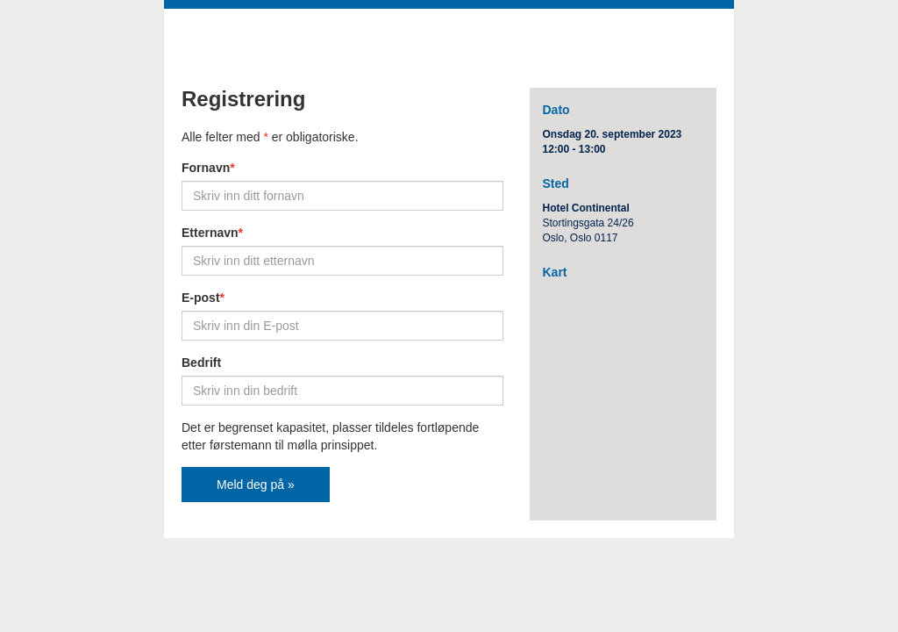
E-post (203, 298)
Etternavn (212, 233)
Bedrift (201, 363)
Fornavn (208, 168)
